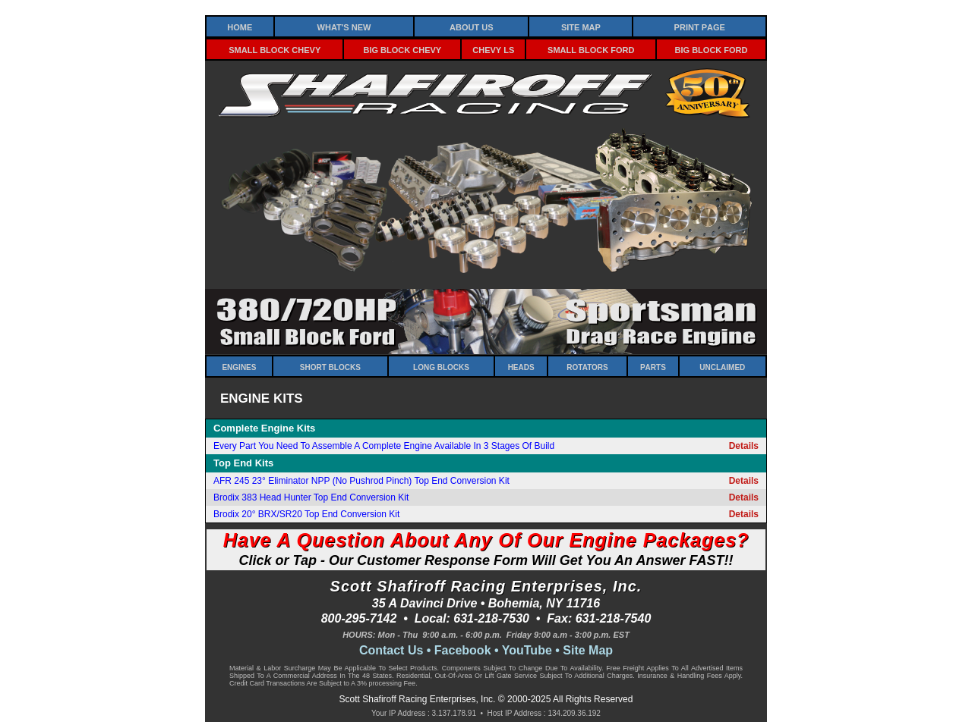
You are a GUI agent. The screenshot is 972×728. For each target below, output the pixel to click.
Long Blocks (441, 366)
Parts (653, 366)
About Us (471, 26)
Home (239, 26)
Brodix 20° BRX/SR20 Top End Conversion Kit (306, 514)
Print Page (699, 26)
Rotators (587, 366)
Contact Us (391, 650)
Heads (521, 366)
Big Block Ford (711, 48)
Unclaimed (722, 366)
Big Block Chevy (403, 48)
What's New (344, 26)
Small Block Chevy (274, 48)
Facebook (462, 650)
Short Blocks (330, 366)
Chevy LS (493, 48)
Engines (239, 366)
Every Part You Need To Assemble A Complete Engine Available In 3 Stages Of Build (383, 446)
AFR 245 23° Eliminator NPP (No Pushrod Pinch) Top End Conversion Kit (361, 480)
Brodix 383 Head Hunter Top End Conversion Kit (311, 497)
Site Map (581, 26)
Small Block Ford (591, 48)
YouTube (527, 650)
